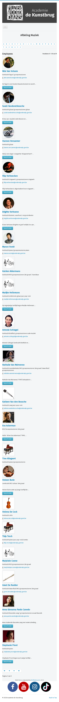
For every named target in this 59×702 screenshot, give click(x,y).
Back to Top (53, 698)
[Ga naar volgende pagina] (14, 670)
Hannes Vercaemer (11, 141)
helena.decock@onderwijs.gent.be (15, 518)
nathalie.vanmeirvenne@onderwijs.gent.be (17, 373)
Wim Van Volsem (10, 71)
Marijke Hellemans (11, 292)
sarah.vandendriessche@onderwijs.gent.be (18, 112)
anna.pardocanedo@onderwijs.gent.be (16, 616)
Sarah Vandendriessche (13, 106)
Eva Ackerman (9, 425)
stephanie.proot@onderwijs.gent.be (15, 652)
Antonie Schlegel (10, 330)
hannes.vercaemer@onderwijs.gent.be (16, 147)
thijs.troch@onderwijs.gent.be (14, 543)
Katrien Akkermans (11, 271)
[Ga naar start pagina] (4, 670)
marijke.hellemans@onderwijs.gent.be (16, 299)
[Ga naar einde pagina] (19, 670)
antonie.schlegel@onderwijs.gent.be (16, 336)
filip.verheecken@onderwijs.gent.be (15, 182)
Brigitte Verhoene (10, 212)
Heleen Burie (8, 480)
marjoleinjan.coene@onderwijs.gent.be (16, 567)
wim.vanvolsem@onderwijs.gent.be (15, 78)
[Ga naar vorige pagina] (9, 670)
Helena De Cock (9, 512)
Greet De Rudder (10, 585)
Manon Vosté (8, 247)
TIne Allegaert (9, 458)
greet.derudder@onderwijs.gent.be (15, 592)
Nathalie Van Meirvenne (13, 365)
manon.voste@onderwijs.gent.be (14, 253)
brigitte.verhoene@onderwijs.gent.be (16, 218)
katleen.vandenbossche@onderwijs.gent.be (18, 408)
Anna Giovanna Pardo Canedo (16, 609)
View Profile (8, 87)
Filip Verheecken (10, 176)
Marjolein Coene (9, 561)
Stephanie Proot (10, 645)
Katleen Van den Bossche (14, 402)
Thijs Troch (7, 536)
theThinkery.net (35, 680)
